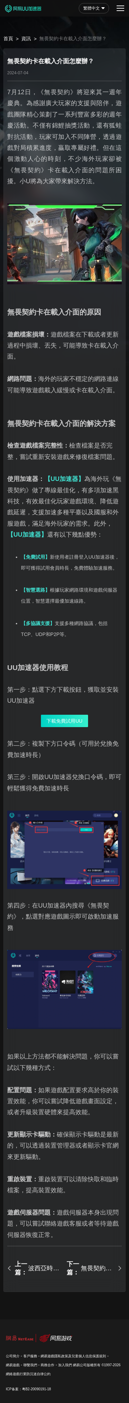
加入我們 (65, 1365)
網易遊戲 (13, 1365)
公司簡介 (13, 1356)
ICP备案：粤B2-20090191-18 (28, 1389)
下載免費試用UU (64, 721)
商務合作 (47, 1365)
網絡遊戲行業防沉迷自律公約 (28, 1374)
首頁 (8, 38)
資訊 (26, 38)
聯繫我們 (30, 1365)
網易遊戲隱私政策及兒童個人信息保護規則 (73, 1356)
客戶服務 (30, 1356)
